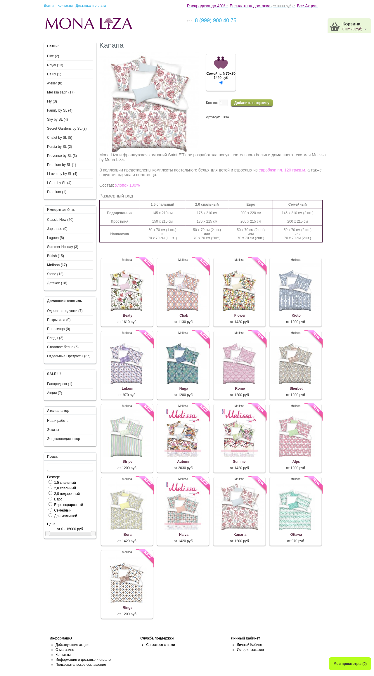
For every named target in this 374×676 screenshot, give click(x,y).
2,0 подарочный (67, 494)
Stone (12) (55, 274)
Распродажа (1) (59, 384)
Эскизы (53, 430)
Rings (127, 608)
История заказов (250, 650)
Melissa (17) (57, 265)
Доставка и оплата (90, 6)
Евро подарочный (68, 505)
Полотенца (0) (58, 329)
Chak (183, 315)
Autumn (183, 462)
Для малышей (65, 516)
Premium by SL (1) (61, 165)
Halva (183, 535)
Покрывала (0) (58, 320)
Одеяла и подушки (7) (65, 311)
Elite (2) (53, 56)
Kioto (296, 315)
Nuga (183, 388)
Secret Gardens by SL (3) (67, 128)
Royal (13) (55, 65)
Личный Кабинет (250, 645)
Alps (296, 462)
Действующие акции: (72, 645)
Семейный (62, 510)
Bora (127, 535)
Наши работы (58, 421)
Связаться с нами (160, 645)
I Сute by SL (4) (59, 183)
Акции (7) (54, 393)
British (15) (55, 256)
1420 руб (221, 75)
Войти (49, 6)
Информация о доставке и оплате (83, 660)
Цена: (51, 524)
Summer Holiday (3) (62, 247)
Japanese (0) (57, 229)
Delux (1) (54, 74)
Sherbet (296, 388)
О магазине (65, 650)
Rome (240, 388)
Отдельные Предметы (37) (68, 356)
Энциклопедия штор (63, 439)
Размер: (53, 477)
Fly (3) (52, 101)
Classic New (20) (60, 220)
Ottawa (296, 535)
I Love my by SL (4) (62, 174)
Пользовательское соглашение (81, 665)
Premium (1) (56, 192)
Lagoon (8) (55, 238)
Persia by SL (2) (59, 147)
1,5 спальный (65, 483)
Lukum (127, 388)
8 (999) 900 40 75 (214, 20)
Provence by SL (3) (62, 156)
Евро (58, 499)
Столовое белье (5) (63, 347)
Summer (240, 462)
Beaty (127, 315)
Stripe (127, 462)
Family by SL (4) (59, 110)
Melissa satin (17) (61, 92)
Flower (240, 315)
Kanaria (239, 535)
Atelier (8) (54, 83)
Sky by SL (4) (57, 119)
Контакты (65, 6)
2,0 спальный (65, 488)
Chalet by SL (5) (59, 138)
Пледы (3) (55, 338)
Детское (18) (57, 283)
